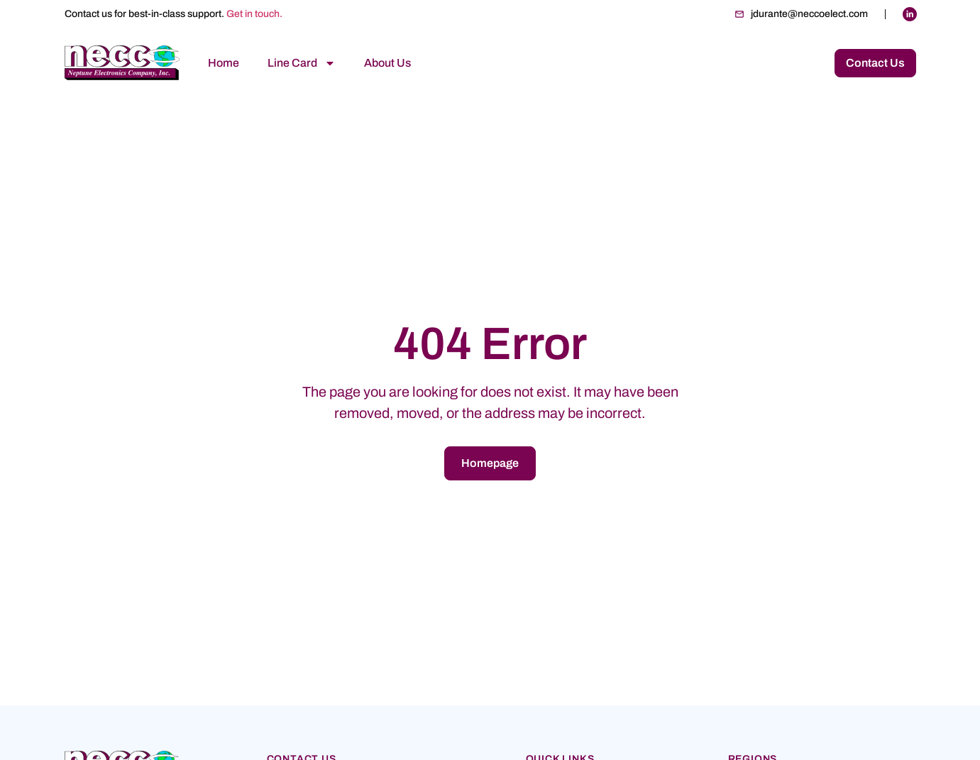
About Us (387, 63)
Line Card (302, 63)
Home (223, 63)
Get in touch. (254, 14)
